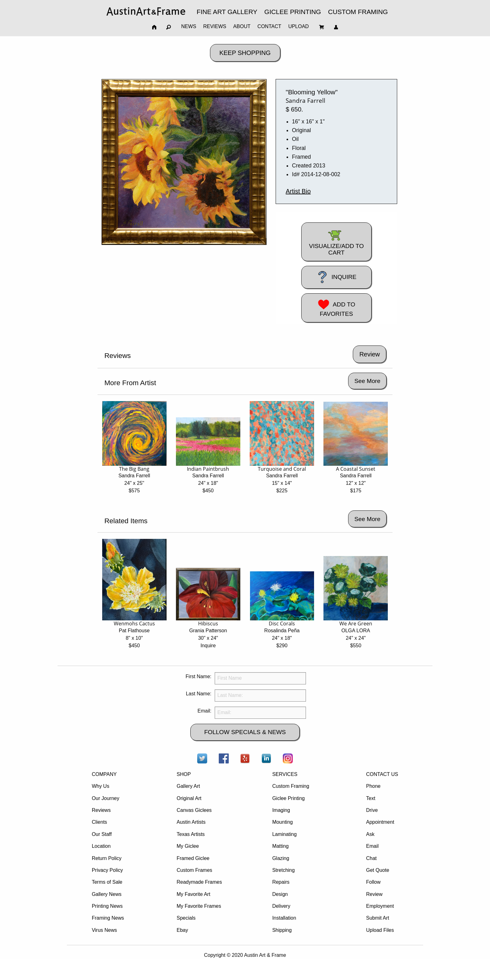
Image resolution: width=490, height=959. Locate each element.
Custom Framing (290, 786)
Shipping (282, 930)
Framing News (108, 918)
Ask (370, 834)
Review (374, 894)
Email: (204, 710)
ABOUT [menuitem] (241, 26)
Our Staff (102, 834)
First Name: (199, 676)
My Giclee (188, 846)
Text (370, 798)
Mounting (282, 822)
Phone (373, 786)
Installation (284, 918)
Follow (373, 882)
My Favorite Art (193, 894)
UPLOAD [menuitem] (298, 26)
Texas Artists (191, 834)
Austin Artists (191, 822)
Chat (371, 858)
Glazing (280, 858)
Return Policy (107, 858)
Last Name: (199, 693)
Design (280, 894)
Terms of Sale (107, 882)
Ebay (182, 930)
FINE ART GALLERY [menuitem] (227, 11)
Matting (280, 846)
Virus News (104, 930)
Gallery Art (188, 786)
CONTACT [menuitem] (269, 26)
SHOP (184, 774)
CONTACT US (382, 774)
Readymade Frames (199, 882)
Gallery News (107, 894)
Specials (186, 918)
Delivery (281, 906)
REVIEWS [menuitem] (214, 26)
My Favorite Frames (199, 906)
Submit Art (377, 918)
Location (101, 846)
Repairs (280, 882)
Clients (99, 822)
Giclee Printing (288, 798)
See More (367, 381)
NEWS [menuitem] (188, 26)
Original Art (189, 798)
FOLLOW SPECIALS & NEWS (245, 732)
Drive (372, 810)
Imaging (281, 810)
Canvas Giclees (194, 810)
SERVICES (285, 774)
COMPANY (104, 774)
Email (372, 846)
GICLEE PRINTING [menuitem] (292, 11)
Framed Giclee (193, 858)
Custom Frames (194, 870)
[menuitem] (146, 11)
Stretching (283, 870)
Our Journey (105, 798)
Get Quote (377, 870)
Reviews (101, 810)
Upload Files (380, 930)
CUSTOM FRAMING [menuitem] (358, 11)
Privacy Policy (107, 870)
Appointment (380, 822)
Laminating (284, 834)
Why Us (100, 786)
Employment (380, 906)
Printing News (107, 906)
